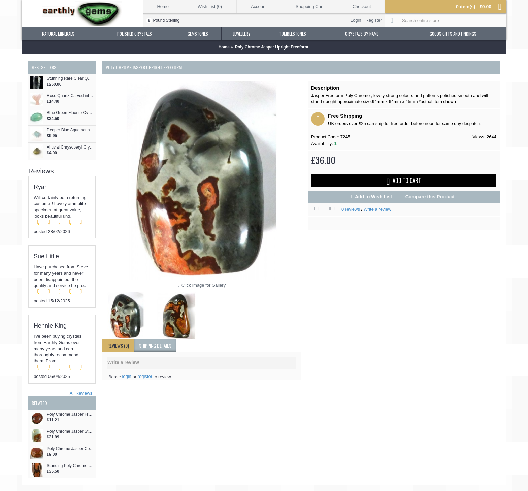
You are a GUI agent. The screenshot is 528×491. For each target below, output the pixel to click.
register (145, 376)
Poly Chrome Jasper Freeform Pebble (70, 414)
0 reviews (350, 209)
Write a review (377, 209)
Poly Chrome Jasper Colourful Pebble (70, 449)
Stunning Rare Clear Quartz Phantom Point (70, 78)
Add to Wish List (373, 196)
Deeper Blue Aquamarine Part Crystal (70, 130)
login (126, 376)
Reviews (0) (118, 345)
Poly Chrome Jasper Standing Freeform (70, 431)
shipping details (155, 345)
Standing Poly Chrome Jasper (70, 466)
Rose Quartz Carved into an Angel (70, 96)
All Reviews (81, 393)
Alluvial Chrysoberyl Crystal (70, 147)
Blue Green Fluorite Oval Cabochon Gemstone (70, 113)
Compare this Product (430, 196)
